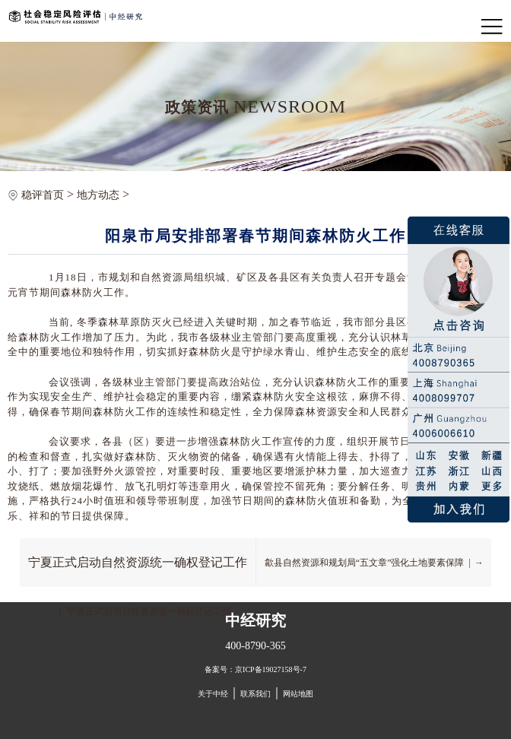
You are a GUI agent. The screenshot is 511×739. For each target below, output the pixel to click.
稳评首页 (42, 195)
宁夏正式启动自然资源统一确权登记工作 (137, 562)
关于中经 (213, 694)
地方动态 (98, 195)
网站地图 (298, 694)
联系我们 (255, 694)
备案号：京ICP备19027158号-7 (255, 669)
